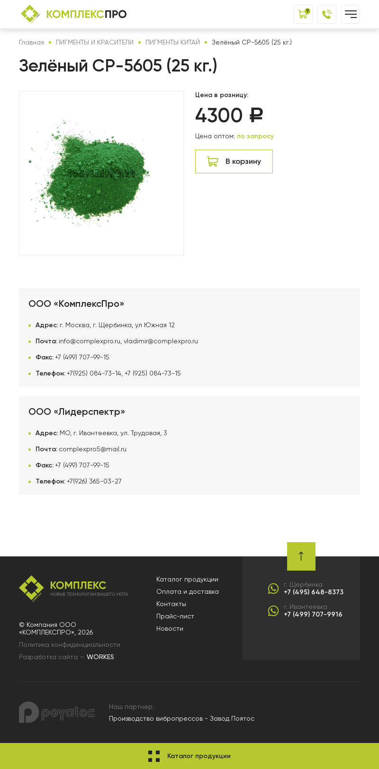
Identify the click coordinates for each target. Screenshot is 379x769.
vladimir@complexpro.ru (161, 341)
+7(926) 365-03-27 (94, 481)
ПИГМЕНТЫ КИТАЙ (172, 42)
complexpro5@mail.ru (92, 449)
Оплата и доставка (187, 591)
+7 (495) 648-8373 (313, 592)
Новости (169, 628)
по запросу (255, 136)
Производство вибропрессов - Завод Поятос (181, 718)
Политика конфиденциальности (69, 644)
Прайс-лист (175, 616)
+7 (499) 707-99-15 (82, 357)
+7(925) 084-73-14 (94, 373)
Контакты (171, 604)
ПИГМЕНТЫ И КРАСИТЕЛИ (95, 42)
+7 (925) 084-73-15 (153, 373)
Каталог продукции (187, 579)
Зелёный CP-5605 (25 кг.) (252, 42)
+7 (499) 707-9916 (313, 614)
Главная (31, 42)
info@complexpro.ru (89, 341)
